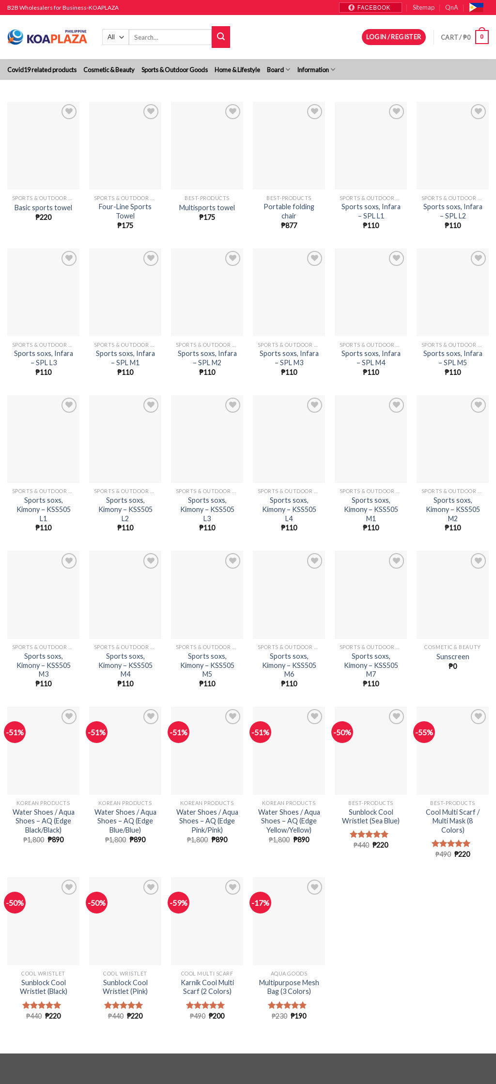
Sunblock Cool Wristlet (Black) (43, 987)
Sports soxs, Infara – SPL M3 (289, 358)
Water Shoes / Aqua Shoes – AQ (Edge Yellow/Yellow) (289, 821)
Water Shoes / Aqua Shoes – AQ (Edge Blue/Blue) (125, 821)
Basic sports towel (43, 207)
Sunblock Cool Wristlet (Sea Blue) (371, 816)
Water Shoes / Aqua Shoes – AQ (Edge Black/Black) (44, 821)
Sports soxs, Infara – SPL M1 (125, 358)
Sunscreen (452, 656)
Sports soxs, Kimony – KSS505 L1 (43, 509)
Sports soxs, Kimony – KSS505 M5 (207, 665)
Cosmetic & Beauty (109, 70)
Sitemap (423, 7)
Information (316, 69)
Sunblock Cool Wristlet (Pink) (125, 987)
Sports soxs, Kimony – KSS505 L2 (125, 509)
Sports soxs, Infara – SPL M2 (207, 358)
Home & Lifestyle (237, 70)
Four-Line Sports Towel (125, 211)
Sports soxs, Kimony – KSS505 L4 (289, 509)
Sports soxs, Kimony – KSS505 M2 (453, 509)
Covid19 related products (42, 70)
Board (278, 69)
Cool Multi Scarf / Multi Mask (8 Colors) (453, 821)
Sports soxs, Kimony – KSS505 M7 (371, 665)
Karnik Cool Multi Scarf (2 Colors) (207, 987)
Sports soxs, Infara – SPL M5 (452, 358)
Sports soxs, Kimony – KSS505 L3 (207, 509)
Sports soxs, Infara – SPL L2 (452, 211)
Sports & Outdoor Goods (174, 70)
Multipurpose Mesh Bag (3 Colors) (289, 987)
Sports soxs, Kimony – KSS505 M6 (289, 665)
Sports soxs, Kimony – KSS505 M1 (371, 509)
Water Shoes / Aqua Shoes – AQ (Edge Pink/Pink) (207, 821)
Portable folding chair (289, 211)
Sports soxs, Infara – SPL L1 (371, 211)
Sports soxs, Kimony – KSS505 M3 (43, 665)
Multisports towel (207, 207)
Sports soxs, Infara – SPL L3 (43, 358)
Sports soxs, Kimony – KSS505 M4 (125, 665)
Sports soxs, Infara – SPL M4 (371, 358)
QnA (451, 7)
